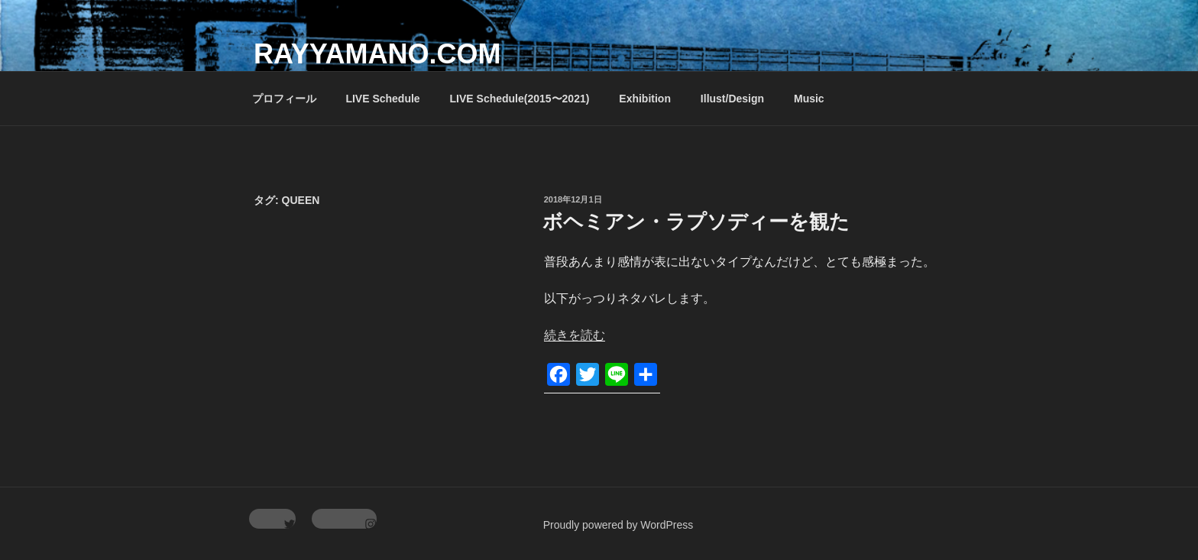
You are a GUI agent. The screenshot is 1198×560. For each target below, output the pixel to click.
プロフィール (284, 98)
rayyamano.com (377, 54)
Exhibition (645, 98)
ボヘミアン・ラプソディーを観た (696, 221)
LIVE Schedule (382, 98)
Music (809, 98)
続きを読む (574, 335)
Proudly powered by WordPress (618, 525)
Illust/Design (732, 98)
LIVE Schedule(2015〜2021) (520, 98)
